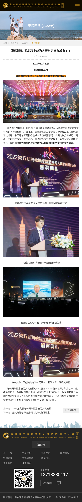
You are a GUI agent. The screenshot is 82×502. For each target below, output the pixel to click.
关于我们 (7, 463)
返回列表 (70, 410)
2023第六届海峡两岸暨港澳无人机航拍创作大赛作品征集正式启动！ (46, 408)
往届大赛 (14, 43)
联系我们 (45, 458)
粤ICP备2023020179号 (67, 497)
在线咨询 (47, 483)
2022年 (25, 43)
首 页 (7, 453)
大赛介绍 (26, 453)
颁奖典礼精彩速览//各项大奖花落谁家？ (32, 412)
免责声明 (26, 463)
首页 (5, 43)
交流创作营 (27, 458)
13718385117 (54, 474)
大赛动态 (64, 453)
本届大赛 (45, 453)
